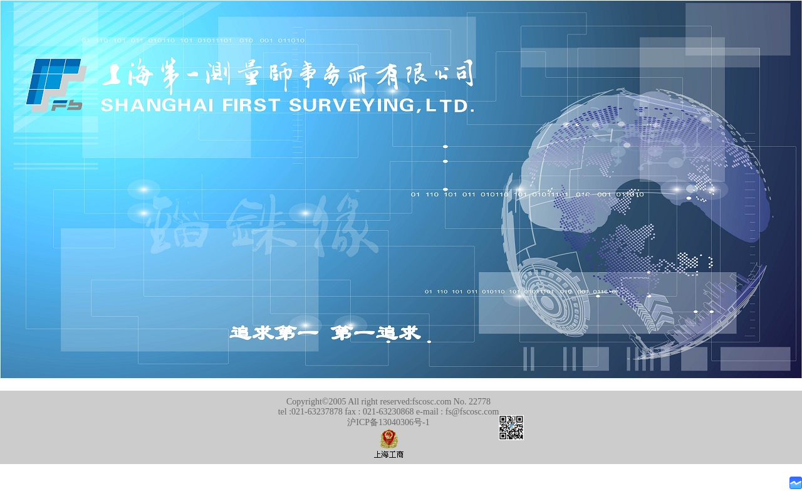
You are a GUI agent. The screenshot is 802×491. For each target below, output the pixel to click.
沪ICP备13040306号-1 (388, 422)
